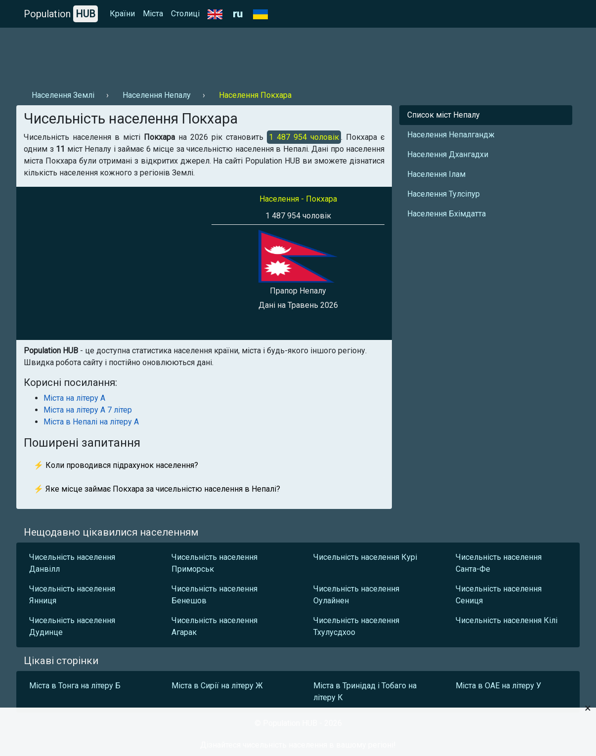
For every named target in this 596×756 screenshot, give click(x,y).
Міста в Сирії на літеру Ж (217, 685)
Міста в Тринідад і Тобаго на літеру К (365, 691)
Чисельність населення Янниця (72, 594)
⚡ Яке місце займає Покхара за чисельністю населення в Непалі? (157, 489)
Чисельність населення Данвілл (72, 563)
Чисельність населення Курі (365, 557)
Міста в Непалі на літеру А (91, 421)
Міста (153, 13)
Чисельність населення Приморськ (214, 563)
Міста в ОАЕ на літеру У (498, 685)
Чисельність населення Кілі (506, 620)
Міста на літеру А (74, 398)
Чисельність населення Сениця (499, 594)
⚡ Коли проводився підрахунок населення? (116, 465)
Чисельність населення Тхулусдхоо (356, 626)
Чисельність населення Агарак (214, 626)
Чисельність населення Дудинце (72, 626)
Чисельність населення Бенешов (214, 594)
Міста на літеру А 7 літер (87, 410)
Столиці (185, 13)
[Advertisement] (196, 55)
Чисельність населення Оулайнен (356, 594)
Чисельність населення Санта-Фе (499, 563)
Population (61, 13)
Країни (122, 13)
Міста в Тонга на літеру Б (75, 685)
